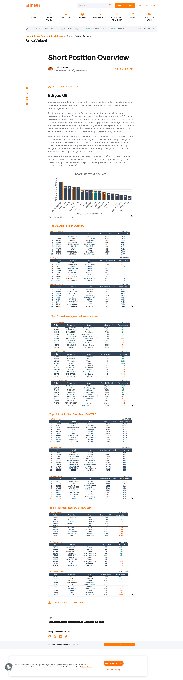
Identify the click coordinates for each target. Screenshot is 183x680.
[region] (78, 666)
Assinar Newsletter (147, 6)
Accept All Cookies (113, 663)
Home (28, 36)
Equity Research (58, 36)
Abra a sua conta (125, 6)
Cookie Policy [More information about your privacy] (86, 667)
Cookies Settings (113, 670)
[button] (9, 667)
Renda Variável (41, 36)
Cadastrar (119, 644)
